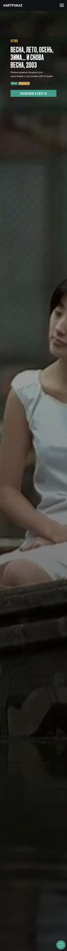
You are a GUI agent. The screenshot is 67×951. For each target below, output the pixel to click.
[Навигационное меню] (62, 5)
